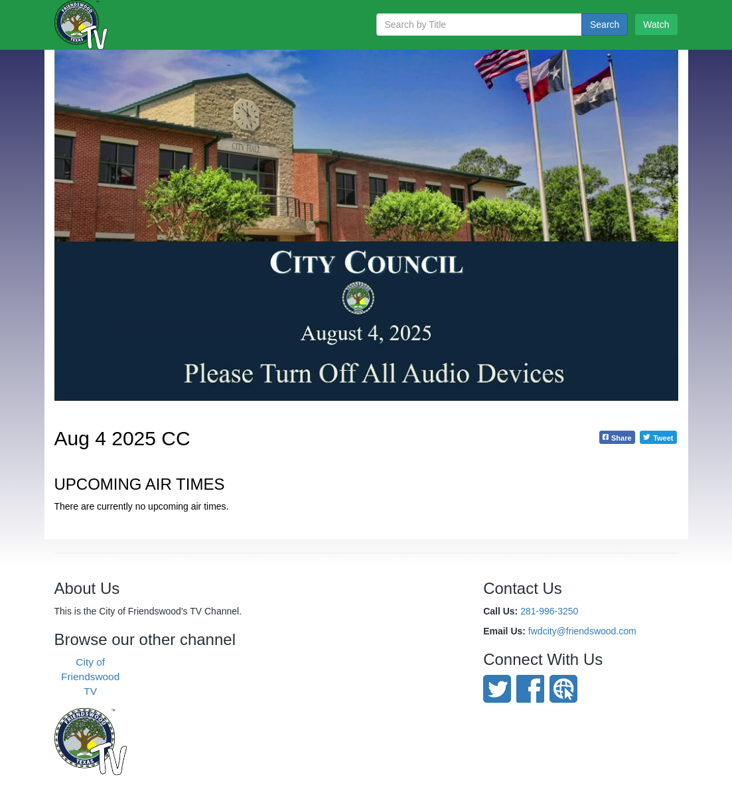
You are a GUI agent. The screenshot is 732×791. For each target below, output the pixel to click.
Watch (656, 24)
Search (604, 24)
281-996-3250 (549, 611)
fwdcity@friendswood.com (582, 631)
